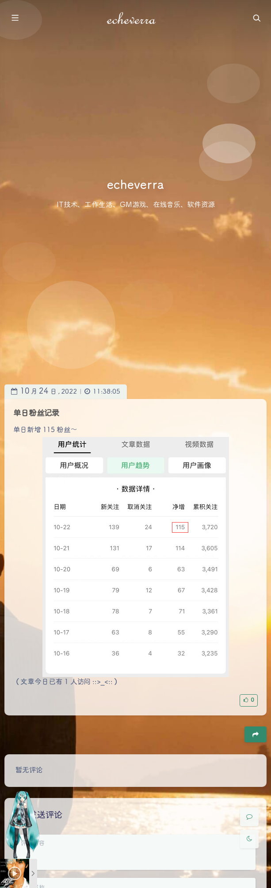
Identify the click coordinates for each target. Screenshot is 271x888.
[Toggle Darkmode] (249, 839)
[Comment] (249, 817)
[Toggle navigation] (256, 18)
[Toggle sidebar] (14, 18)
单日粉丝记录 (36, 413)
